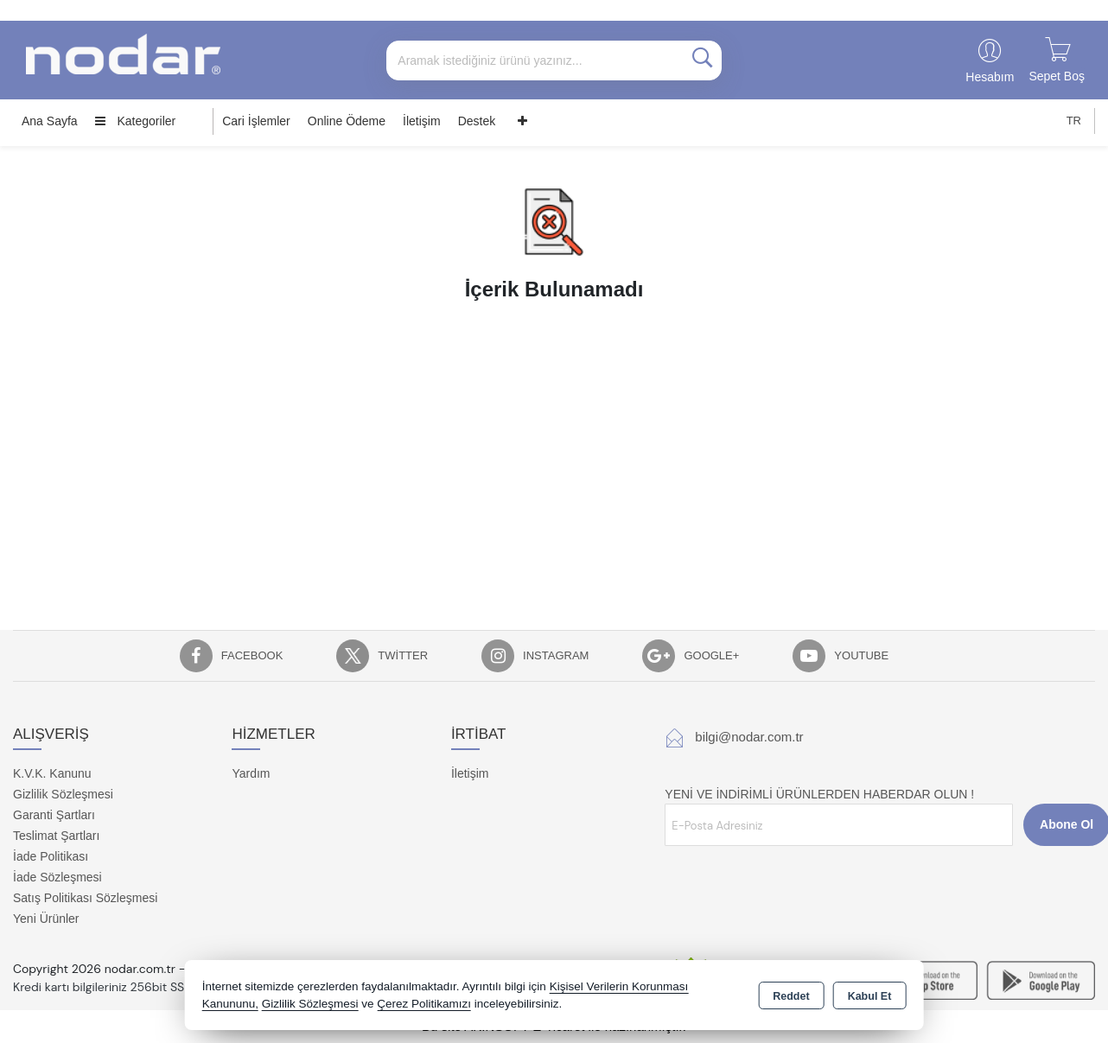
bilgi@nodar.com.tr (749, 736)
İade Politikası (50, 856)
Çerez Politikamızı (424, 1003)
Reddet (791, 996)
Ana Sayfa (50, 121)
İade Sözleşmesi (57, 877)
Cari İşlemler (256, 121)
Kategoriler (135, 121)
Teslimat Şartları (56, 836)
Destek (477, 121)
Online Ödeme (346, 121)
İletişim (422, 121)
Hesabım (989, 77)
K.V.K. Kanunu (52, 773)
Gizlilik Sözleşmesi (63, 794)
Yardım (251, 773)
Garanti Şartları (54, 815)
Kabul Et (870, 996)
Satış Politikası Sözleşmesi (85, 898)
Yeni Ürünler (46, 918)
